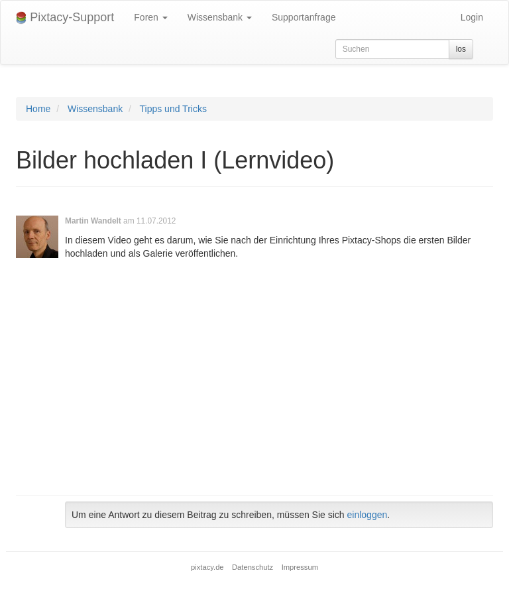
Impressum (300, 567)
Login (472, 17)
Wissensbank (220, 17)
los (461, 49)
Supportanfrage (304, 17)
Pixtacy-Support (65, 18)
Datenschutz (252, 567)
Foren (150, 17)
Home (38, 108)
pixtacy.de (207, 567)
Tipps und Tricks (173, 108)
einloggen (367, 514)
